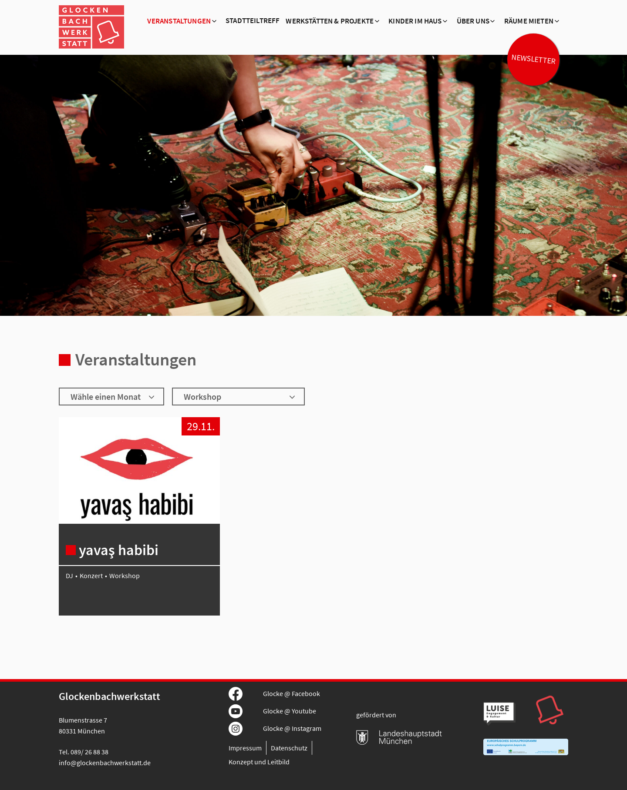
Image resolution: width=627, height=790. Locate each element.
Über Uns (473, 21)
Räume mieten (528, 21)
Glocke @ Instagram (292, 728)
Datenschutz (289, 747)
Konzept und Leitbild (259, 761)
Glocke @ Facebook (291, 693)
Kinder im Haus (415, 21)
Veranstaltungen (179, 21)
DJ (69, 575)
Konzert (91, 575)
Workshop (124, 575)
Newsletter (533, 59)
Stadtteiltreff (253, 21)
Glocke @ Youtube (289, 710)
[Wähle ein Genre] (238, 396)
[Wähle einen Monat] (111, 396)
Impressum (245, 747)
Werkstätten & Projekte (330, 21)
